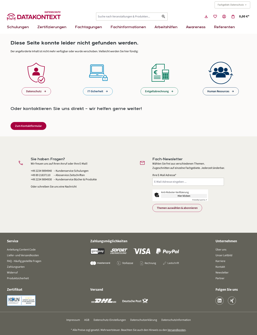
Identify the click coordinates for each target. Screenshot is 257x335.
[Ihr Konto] (224, 16)
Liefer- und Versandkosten (23, 255)
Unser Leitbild (224, 255)
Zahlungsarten (16, 267)
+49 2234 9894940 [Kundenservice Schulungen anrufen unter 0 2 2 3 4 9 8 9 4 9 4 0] (41, 171)
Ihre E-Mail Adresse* (164, 175)
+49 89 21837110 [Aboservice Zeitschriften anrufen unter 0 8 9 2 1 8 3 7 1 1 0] (40, 175)
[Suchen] (164, 16)
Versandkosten (177, 330)
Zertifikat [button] (14, 289)
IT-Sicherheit (95, 91)
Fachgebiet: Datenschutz (232, 5)
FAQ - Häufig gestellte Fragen (24, 261)
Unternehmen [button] (226, 241)
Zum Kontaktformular (28, 126)
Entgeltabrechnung (157, 91)
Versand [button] (96, 289)
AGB (86, 320)
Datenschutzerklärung (143, 320)
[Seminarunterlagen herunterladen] (206, 16)
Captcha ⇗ (199, 200)
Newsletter (222, 273)
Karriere (220, 261)
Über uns (221, 250)
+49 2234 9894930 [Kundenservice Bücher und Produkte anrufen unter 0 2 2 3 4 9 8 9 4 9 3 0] (41, 179)
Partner (220, 278)
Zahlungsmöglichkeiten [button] (108, 241)
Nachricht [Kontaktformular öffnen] (71, 187)
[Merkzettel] (215, 16)
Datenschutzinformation (176, 320)
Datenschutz (33, 91)
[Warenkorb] (240, 16)
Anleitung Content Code (21, 250)
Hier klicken (184, 196)
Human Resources (218, 91)
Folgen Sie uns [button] (227, 289)
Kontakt (220, 267)
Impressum (73, 320)
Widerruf (12, 273)
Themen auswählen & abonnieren (177, 208)
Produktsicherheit (18, 278)
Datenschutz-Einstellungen (110, 320)
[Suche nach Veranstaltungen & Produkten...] (128, 16)
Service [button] (12, 241)
